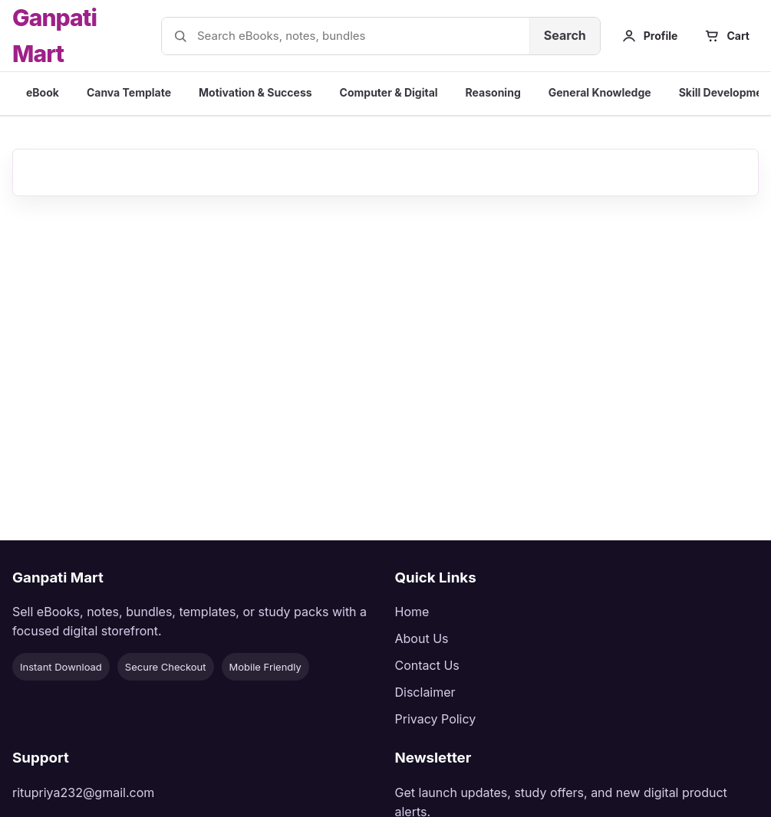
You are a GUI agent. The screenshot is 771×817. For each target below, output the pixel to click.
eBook (42, 92)
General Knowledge (600, 92)
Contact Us (427, 665)
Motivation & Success (255, 92)
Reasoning (493, 92)
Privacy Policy (435, 719)
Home (412, 611)
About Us (422, 638)
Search (565, 35)
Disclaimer (425, 692)
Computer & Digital (389, 92)
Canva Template (129, 92)
